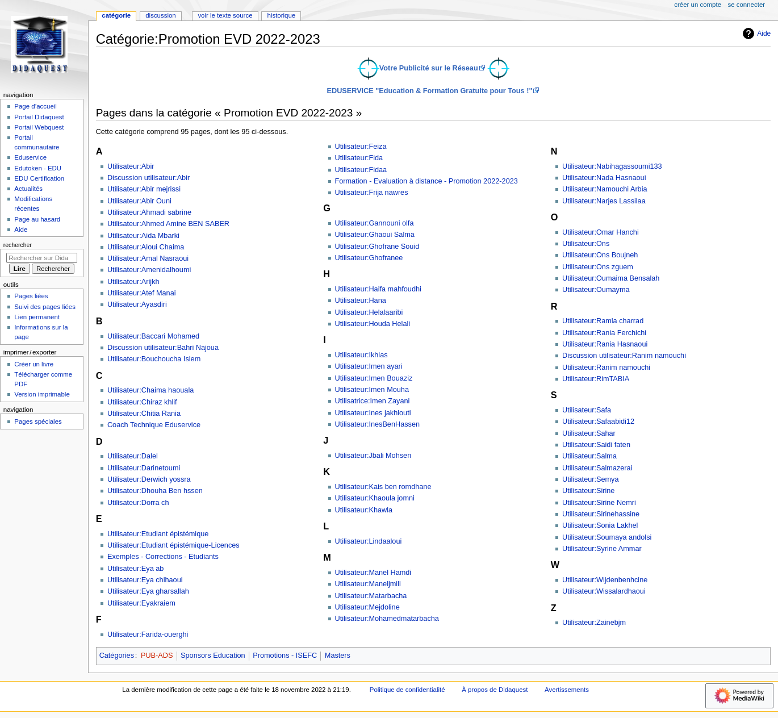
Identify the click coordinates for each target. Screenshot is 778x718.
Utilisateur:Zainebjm (594, 623)
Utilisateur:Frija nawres (371, 193)
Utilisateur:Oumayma (595, 290)
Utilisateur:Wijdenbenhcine (604, 580)
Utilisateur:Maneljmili (368, 584)
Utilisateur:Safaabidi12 (598, 421)
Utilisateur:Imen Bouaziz (374, 378)
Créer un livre (33, 364)
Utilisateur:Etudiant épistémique (157, 534)
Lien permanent (37, 317)
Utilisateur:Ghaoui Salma (375, 235)
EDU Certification (39, 178)
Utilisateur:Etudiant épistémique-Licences (173, 545)
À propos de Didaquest (495, 689)
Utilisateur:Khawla (364, 510)
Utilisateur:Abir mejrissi (144, 189)
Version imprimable (41, 394)
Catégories (116, 655)
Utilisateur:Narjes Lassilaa (604, 201)
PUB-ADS (157, 655)
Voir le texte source (225, 15)
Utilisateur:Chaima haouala (150, 390)
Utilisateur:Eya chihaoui (145, 580)
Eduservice (30, 157)
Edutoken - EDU (37, 168)
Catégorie (116, 15)
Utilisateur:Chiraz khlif (142, 402)
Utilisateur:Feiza (361, 147)
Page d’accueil (35, 106)
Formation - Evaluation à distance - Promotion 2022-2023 (426, 181)
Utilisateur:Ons (585, 244)
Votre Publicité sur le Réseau (428, 68)
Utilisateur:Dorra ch (138, 503)
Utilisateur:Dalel (132, 456)
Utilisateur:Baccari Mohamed (153, 336)
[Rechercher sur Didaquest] (41, 258)
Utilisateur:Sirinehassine (600, 514)
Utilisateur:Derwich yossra (149, 479)
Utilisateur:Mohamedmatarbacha (387, 619)
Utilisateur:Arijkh (133, 282)
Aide (755, 33)
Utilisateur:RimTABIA (595, 379)
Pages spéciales (37, 421)
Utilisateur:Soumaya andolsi (606, 537)
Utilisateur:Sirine (588, 491)
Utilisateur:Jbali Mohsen (373, 456)
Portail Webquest (39, 127)
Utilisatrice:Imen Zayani (372, 401)
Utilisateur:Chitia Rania (144, 414)
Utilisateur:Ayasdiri (137, 304)
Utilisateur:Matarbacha (371, 596)
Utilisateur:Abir (130, 166)
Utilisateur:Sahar (589, 433)
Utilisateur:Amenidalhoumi (149, 270)
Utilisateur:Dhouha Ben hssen (155, 491)
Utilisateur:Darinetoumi (143, 468)
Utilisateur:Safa (586, 410)
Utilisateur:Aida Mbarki (143, 236)
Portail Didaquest (39, 117)
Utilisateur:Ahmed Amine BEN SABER (168, 224)
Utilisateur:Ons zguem (597, 267)
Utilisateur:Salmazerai (597, 468)
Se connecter (747, 4)
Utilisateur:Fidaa (361, 170)
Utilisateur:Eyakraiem (141, 603)
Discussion (160, 15)
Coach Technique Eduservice (153, 425)
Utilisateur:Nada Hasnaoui (604, 178)
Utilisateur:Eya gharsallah (148, 591)
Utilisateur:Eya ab (135, 569)
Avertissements (567, 689)
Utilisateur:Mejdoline (367, 607)
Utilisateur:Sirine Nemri (599, 503)
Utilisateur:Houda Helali (373, 324)
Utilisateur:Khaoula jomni (375, 498)
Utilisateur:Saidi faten (596, 445)
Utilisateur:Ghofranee (369, 258)
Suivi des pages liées (45, 306)
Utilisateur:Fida (359, 158)
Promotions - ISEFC (285, 655)
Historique (281, 15)
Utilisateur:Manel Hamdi (373, 573)
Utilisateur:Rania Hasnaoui (604, 344)
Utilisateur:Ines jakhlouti (373, 413)
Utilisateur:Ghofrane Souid (377, 247)
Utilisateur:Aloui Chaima (145, 247)
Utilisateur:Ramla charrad (602, 321)
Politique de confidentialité (407, 689)
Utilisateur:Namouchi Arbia (604, 189)
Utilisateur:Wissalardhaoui (604, 591)
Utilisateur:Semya (590, 479)
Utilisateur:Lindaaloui (368, 541)
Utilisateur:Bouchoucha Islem (153, 359)
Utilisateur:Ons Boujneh (600, 255)
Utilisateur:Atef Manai (141, 293)
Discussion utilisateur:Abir (148, 178)
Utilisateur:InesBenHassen (377, 424)
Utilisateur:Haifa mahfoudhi (378, 289)
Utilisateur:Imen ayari (369, 366)
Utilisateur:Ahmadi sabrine (149, 212)
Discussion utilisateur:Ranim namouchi (624, 356)
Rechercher (17, 244)
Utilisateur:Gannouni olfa (374, 223)
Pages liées (31, 296)
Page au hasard (37, 219)
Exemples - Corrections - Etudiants (163, 557)
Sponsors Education (213, 655)
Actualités (28, 188)
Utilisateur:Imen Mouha (372, 390)
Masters (337, 655)
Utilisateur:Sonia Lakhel (600, 525)
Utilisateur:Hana (360, 300)
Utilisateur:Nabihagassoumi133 (612, 166)
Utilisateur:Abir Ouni (139, 201)
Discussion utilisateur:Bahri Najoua (163, 348)
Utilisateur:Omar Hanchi (600, 232)
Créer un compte (697, 4)
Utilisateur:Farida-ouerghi (147, 634)
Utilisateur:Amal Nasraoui (148, 258)
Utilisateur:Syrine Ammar (602, 549)
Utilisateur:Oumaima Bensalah (610, 278)
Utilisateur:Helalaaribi (369, 312)
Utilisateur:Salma (589, 456)
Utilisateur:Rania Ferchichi (604, 333)
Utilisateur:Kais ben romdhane (383, 487)
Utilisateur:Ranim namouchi (606, 367)
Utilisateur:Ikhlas (361, 355)
